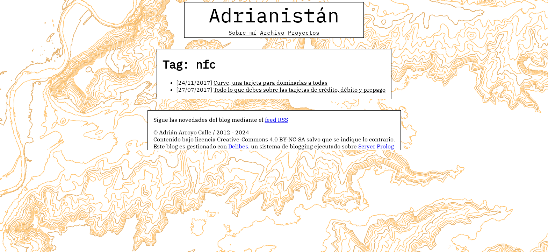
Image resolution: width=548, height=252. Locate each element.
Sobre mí (243, 32)
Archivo (272, 32)
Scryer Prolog (376, 146)
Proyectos (303, 32)
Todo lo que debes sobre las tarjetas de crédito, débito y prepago (299, 89)
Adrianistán (274, 15)
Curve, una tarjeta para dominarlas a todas (270, 82)
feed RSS (276, 119)
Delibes (238, 146)
